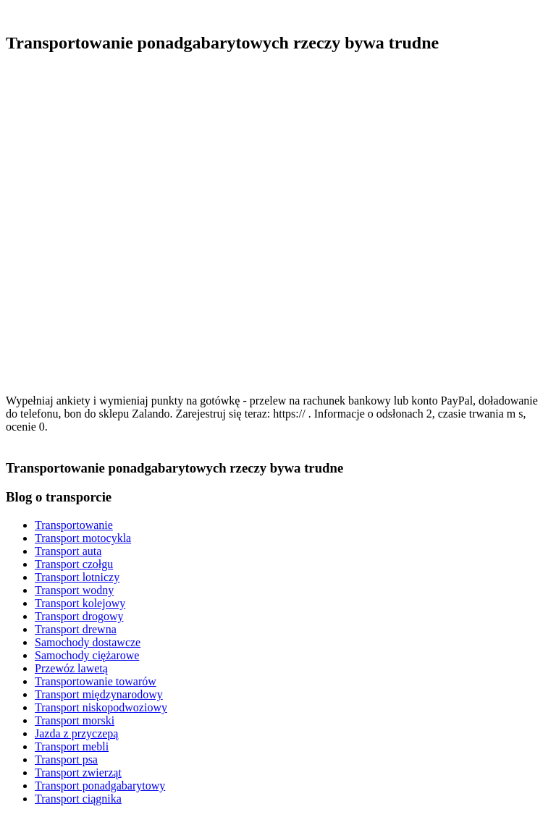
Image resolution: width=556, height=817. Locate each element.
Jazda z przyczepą (76, 733)
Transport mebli (72, 746)
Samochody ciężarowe (87, 655)
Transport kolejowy (80, 603)
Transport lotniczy (77, 577)
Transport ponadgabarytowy (100, 785)
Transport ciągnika (78, 798)
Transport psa (66, 759)
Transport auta (68, 551)
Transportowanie (74, 525)
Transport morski (74, 720)
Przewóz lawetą (71, 668)
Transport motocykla (83, 538)
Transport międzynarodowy (99, 694)
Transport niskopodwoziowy (101, 707)
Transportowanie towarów (95, 681)
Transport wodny (74, 590)
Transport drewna (76, 629)
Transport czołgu (74, 564)
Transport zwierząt (78, 772)
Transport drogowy (79, 616)
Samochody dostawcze (87, 642)
